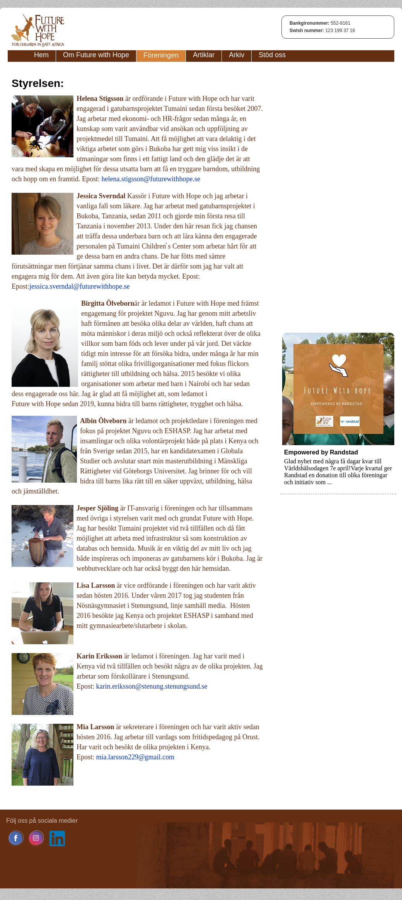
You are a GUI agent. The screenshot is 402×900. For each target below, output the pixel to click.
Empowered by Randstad (321, 452)
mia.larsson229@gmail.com (135, 757)
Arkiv (236, 55)
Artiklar (204, 55)
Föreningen (161, 55)
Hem (41, 55)
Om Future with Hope (96, 55)
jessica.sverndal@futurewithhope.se (79, 286)
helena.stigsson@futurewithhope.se (150, 179)
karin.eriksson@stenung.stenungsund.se (152, 686)
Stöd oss (272, 55)
